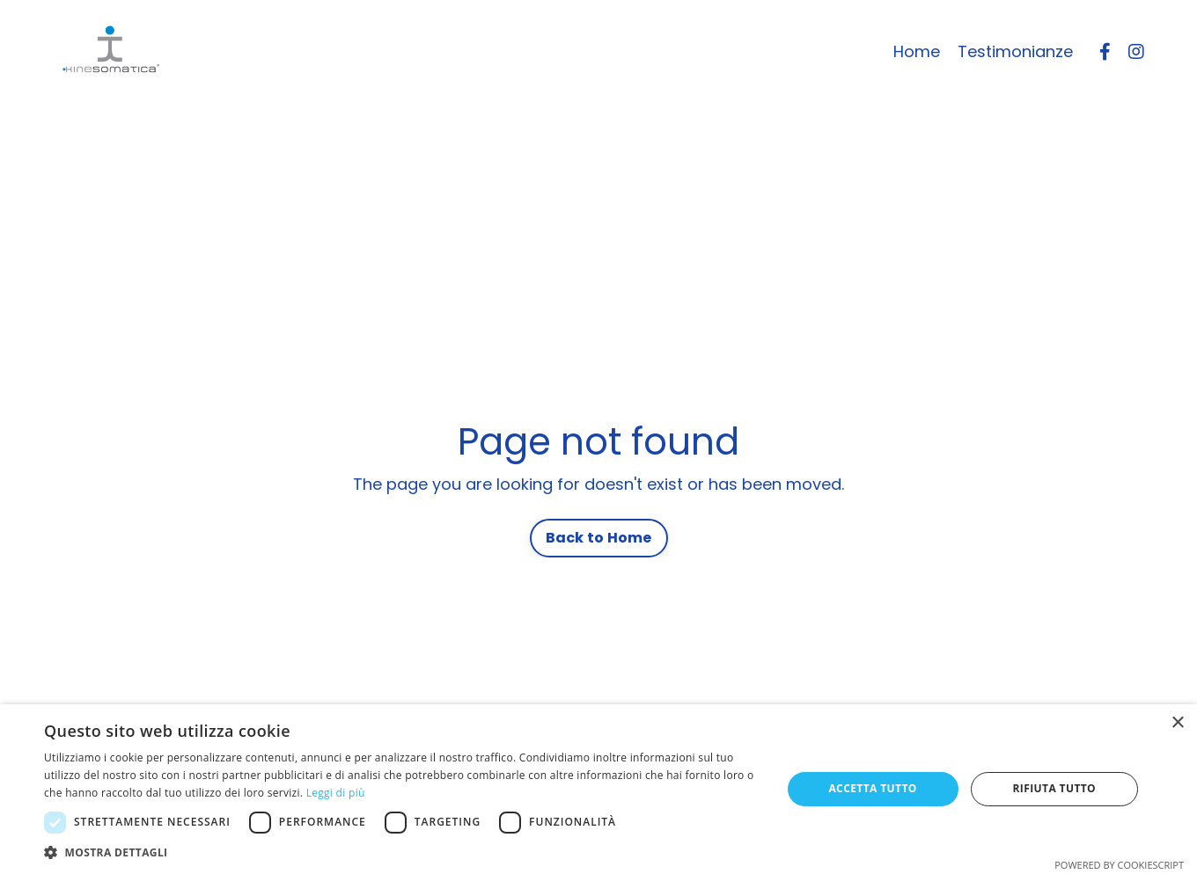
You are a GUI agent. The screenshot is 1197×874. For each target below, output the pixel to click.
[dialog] (598, 789)
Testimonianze (1015, 51)
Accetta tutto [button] (872, 788)
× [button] (1177, 723)
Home (916, 51)
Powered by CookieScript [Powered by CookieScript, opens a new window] (1119, 864)
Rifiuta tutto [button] (1055, 788)
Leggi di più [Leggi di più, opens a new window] (335, 792)
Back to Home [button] (599, 538)
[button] (402, 852)
